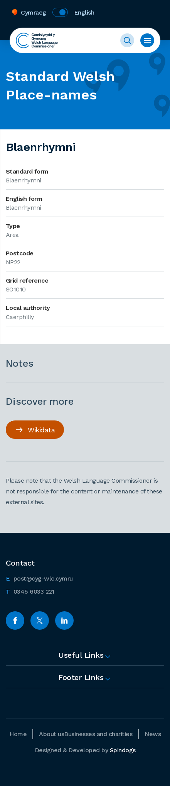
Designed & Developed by (85, 750)
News (153, 734)
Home (18, 734)
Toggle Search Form (127, 40)
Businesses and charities (98, 734)
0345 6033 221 (30, 591)
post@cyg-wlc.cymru (39, 578)
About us (51, 734)
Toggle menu (147, 40)
